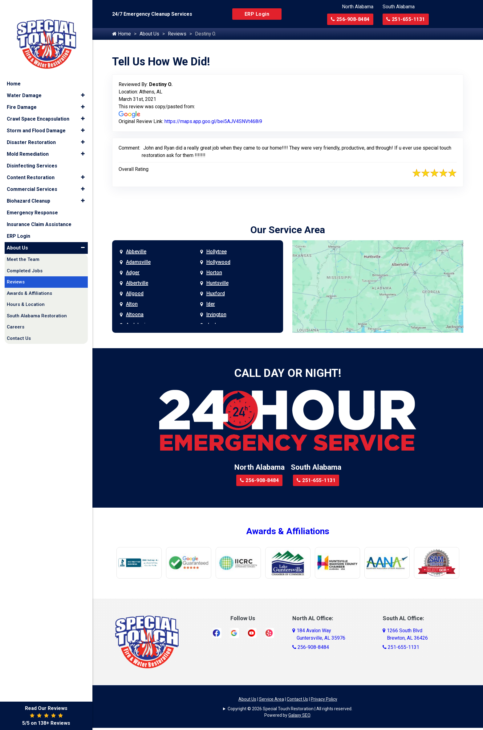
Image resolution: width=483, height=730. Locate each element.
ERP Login (257, 14)
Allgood (135, 294)
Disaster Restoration (31, 131)
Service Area (271, 699)
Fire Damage (22, 95)
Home (121, 34)
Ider (210, 304)
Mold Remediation (28, 142)
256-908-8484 (350, 19)
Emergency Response (32, 201)
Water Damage (24, 84)
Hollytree (216, 252)
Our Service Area (287, 230)
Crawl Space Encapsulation (38, 107)
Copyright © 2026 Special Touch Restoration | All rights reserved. (290, 709)
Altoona (135, 315)
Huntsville (217, 283)
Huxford (215, 294)
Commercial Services (32, 177)
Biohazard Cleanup (28, 189)
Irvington (216, 315)
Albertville (137, 283)
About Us (149, 34)
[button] (83, 83)
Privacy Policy (324, 699)
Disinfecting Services (32, 154)
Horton (214, 273)
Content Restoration (31, 166)
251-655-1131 (405, 19)
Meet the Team (23, 247)
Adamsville (138, 262)
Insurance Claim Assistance (39, 213)
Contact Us (297, 699)
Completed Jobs (25, 259)
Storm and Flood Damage (36, 119)
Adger (133, 273)
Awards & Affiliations (287, 531)
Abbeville (136, 252)
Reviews (177, 34)
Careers (15, 315)
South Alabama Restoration (37, 304)
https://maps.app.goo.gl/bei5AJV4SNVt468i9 (213, 122)
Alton (132, 304)
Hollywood (218, 262)
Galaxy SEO (299, 715)
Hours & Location (26, 292)
